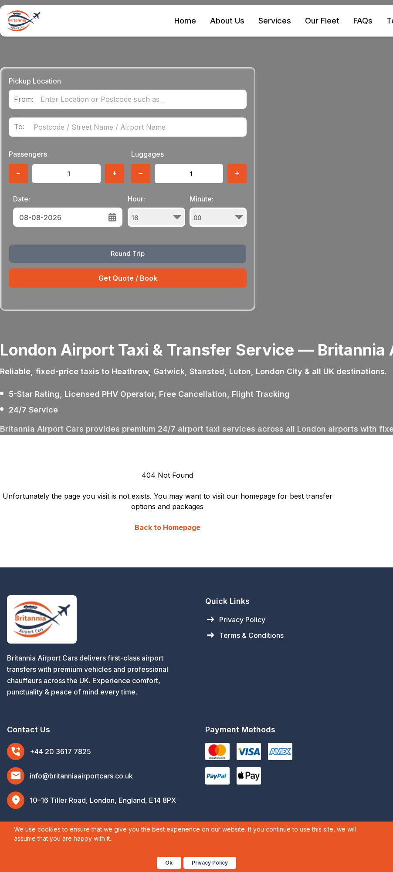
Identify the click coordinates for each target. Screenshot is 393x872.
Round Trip (128, 253)
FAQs (363, 20)
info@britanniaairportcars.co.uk (81, 775)
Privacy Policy (235, 619)
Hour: (156, 211)
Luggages (147, 154)
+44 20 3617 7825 (60, 751)
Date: (21, 199)
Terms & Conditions (244, 635)
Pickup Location (35, 81)
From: (24, 99)
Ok (169, 862)
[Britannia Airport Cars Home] (97, 619)
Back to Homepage (167, 527)
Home (185, 20)
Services (274, 20)
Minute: (218, 211)
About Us (227, 20)
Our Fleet (322, 20)
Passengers (28, 154)
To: (19, 127)
